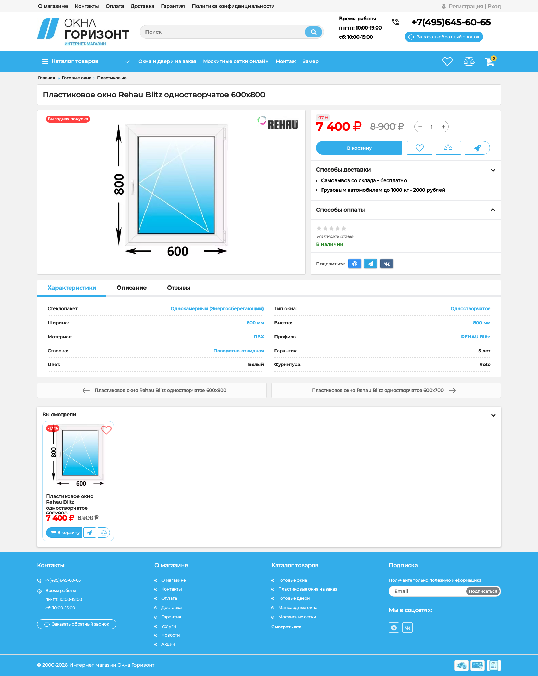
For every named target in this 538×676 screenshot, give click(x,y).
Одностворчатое (470, 309)
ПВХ (259, 336)
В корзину (359, 148)
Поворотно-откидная (238, 350)
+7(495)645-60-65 (451, 22)
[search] (232, 32)
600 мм (255, 323)
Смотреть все (286, 626)
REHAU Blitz (475, 336)
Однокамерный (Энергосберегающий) (217, 309)
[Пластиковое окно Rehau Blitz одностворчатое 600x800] (78, 459)
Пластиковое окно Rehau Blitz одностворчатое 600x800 (69, 505)
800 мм (481, 323)
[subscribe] (445, 591)
